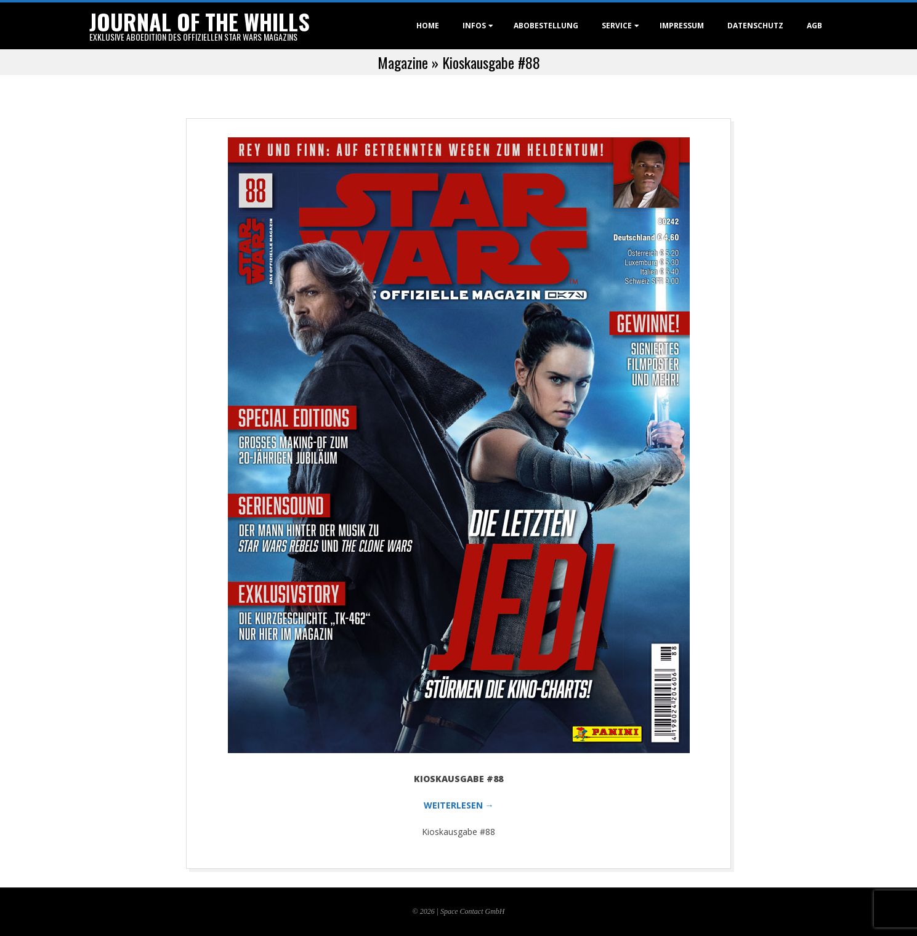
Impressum (682, 25)
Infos (474, 25)
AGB (814, 25)
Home (427, 25)
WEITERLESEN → (459, 805)
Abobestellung (546, 25)
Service (617, 25)
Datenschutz (755, 25)
